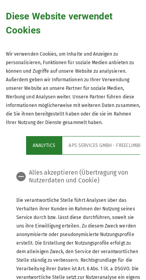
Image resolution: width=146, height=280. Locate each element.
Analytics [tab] (44, 145)
